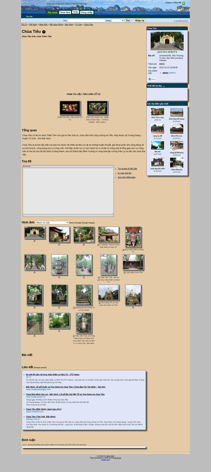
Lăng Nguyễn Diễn (157, 169)
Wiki (75, 12)
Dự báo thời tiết (124, 173)
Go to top (117, 458)
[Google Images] (88, 223)
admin (162, 64)
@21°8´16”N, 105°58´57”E (167, 52)
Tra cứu (29, 16)
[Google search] (40, 367)
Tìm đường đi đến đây (127, 169)
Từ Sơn (78, 24)
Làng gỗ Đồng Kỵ (176, 153)
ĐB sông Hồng (56, 24)
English (169, 3)
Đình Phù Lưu (176, 136)
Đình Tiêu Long (158, 117)
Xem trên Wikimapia (126, 177)
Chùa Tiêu (88, 24)
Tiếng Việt (177, 3)
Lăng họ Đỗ (157, 136)
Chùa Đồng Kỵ (176, 170)
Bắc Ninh (69, 24)
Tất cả (24, 24)
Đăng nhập (87, 12)
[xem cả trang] (75, 223)
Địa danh (52, 12)
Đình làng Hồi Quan (176, 119)
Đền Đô (157, 152)
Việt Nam (33, 24)
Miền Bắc (43, 24)
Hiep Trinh (110, 456)
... (164, 86)
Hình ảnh (65, 12)
